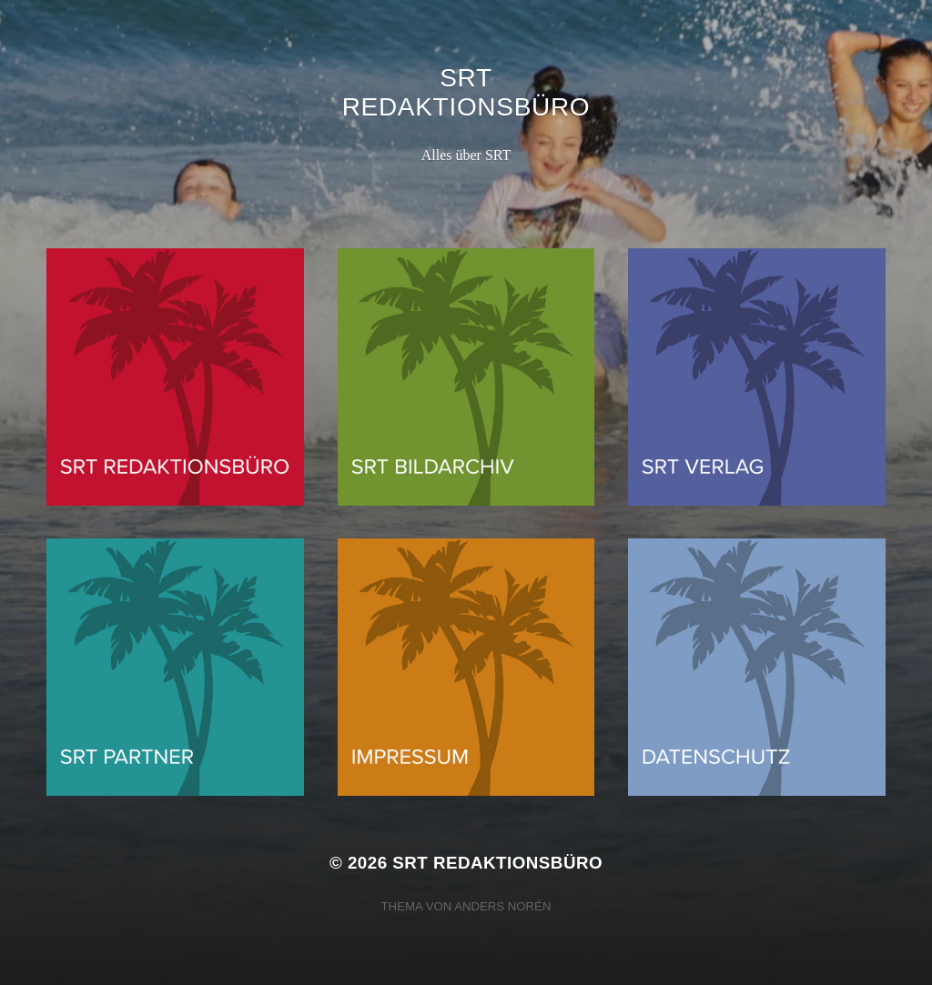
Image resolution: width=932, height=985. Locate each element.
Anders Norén (502, 906)
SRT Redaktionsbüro (466, 92)
